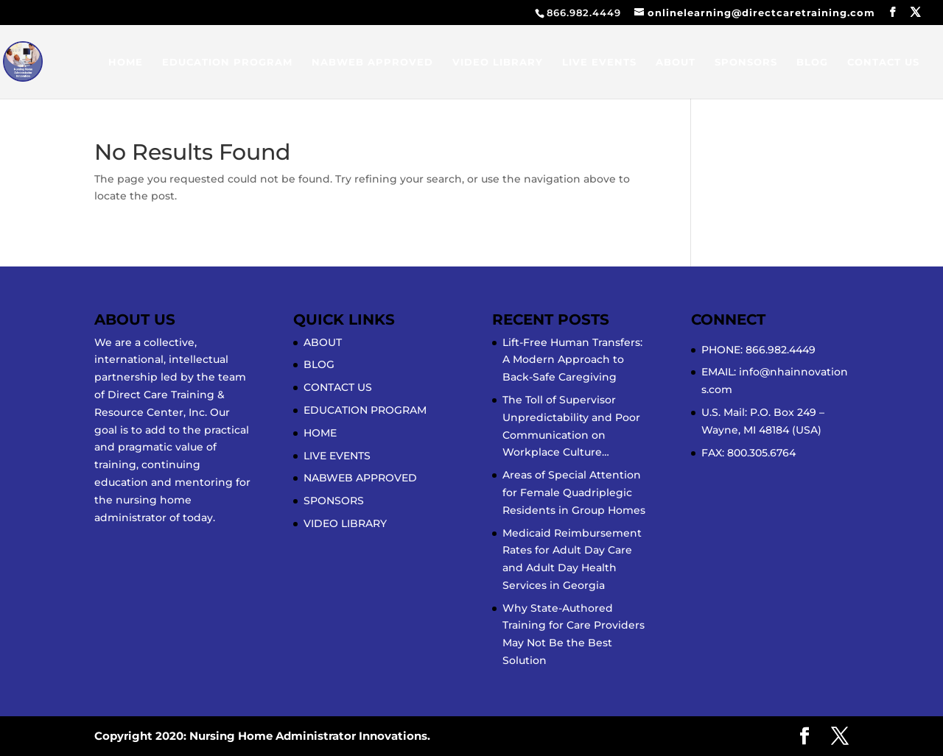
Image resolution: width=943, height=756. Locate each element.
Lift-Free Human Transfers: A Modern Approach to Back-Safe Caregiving (572, 360)
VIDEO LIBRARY (497, 62)
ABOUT (675, 62)
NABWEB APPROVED (372, 62)
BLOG (812, 62)
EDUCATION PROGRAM (227, 62)
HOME (125, 62)
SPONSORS (746, 62)
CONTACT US (883, 62)
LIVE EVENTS (599, 62)
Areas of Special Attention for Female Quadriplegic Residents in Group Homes (573, 492)
